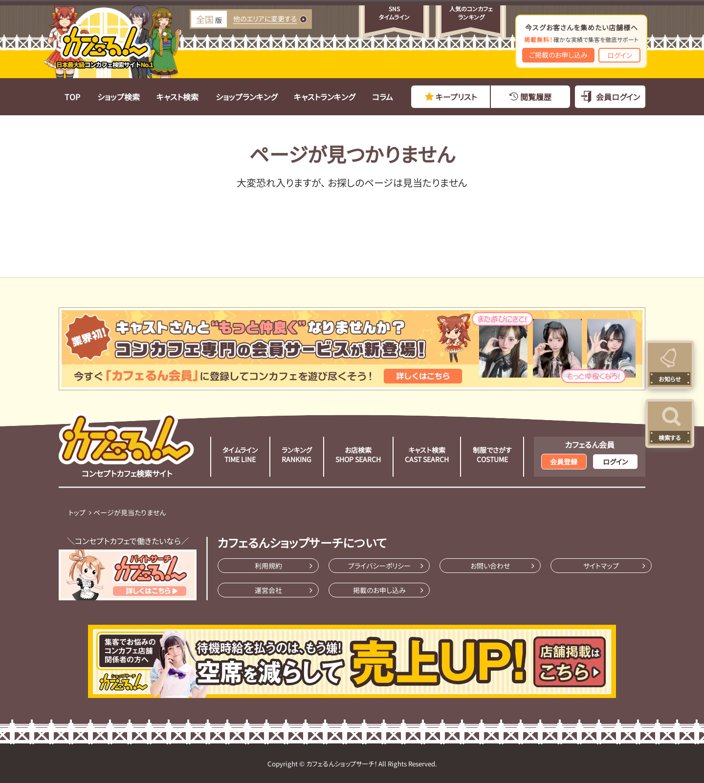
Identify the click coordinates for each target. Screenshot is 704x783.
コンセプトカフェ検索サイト (127, 445)
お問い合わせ (490, 566)
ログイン (619, 55)
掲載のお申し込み (379, 590)
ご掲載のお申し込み (558, 55)
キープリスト (456, 97)
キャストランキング (324, 97)
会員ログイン (618, 97)
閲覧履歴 (535, 97)
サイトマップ (601, 566)
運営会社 (268, 590)
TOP (72, 97)
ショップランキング (246, 97)
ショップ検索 (118, 97)
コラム (382, 97)
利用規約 (268, 566)
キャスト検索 (177, 97)
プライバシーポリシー (379, 566)
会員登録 (563, 461)
